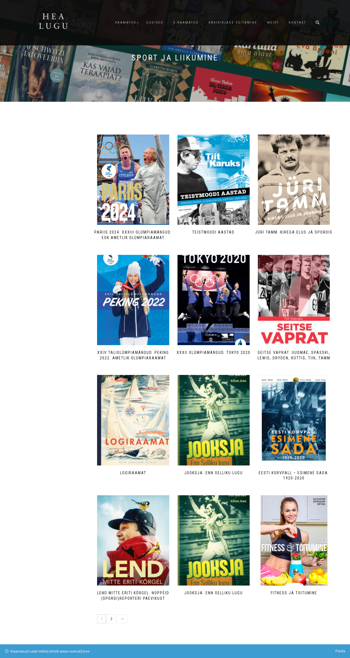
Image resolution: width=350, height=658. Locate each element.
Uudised (155, 22)
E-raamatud (186, 22)
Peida (340, 650)
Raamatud (125, 22)
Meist (273, 22)
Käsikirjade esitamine (233, 22)
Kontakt (297, 22)
